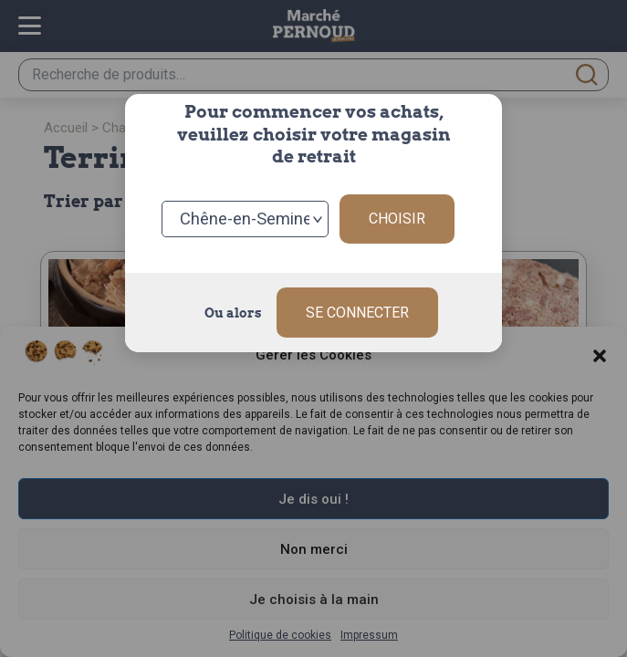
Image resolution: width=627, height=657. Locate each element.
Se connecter (357, 312)
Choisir (397, 218)
